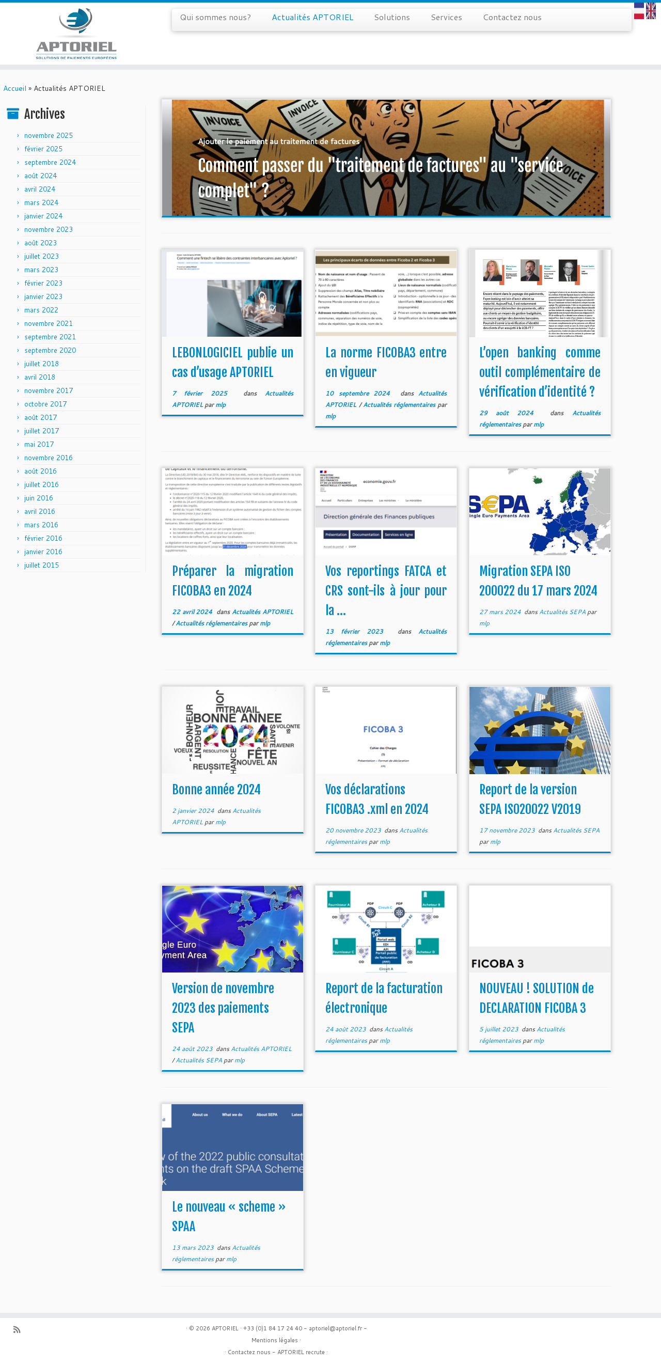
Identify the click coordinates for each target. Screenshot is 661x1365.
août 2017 (40, 417)
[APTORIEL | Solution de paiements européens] (76, 33)
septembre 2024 (50, 162)
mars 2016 (41, 524)
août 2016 (40, 471)
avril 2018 (39, 377)
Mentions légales (274, 1340)
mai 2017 (39, 444)
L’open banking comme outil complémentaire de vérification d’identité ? (540, 372)
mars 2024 (41, 202)
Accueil (14, 88)
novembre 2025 (48, 135)
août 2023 (40, 242)
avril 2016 (39, 511)
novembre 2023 (48, 229)
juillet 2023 (41, 256)
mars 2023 (41, 269)
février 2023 (43, 283)
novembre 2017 (48, 390)
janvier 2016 (43, 551)
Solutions (392, 17)
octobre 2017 (45, 404)
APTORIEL (225, 1328)
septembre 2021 (50, 336)
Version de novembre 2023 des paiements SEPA (223, 1008)
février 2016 (43, 538)
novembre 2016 (48, 457)
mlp (220, 404)
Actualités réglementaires (400, 404)
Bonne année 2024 (216, 789)
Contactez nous (512, 17)
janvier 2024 (43, 216)
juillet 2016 (41, 484)
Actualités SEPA (563, 611)
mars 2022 (41, 310)
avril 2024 (39, 189)
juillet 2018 (41, 363)
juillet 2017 (41, 430)
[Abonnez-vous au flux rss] (20, 1329)
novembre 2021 (48, 323)
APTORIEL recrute (301, 1352)
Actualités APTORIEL (312, 17)
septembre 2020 (50, 350)
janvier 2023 (43, 296)
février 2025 (43, 148)
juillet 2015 (41, 565)
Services (446, 17)
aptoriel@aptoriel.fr (335, 1328)
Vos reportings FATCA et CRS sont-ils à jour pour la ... (386, 590)
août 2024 (40, 175)
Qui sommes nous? (215, 17)
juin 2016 (38, 498)
